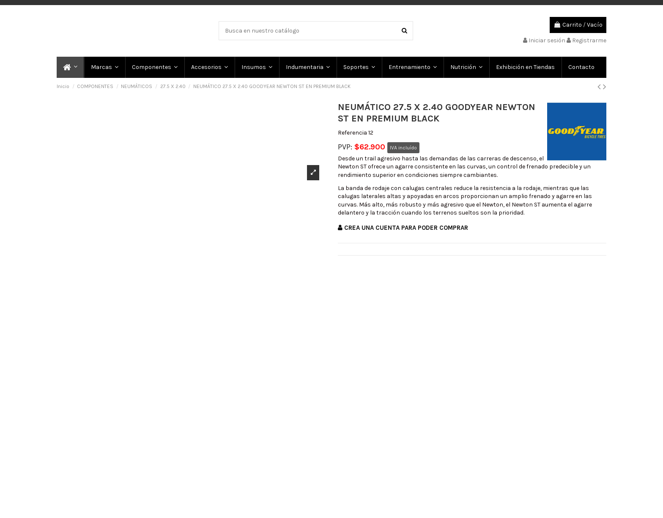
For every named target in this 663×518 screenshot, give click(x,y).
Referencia (352, 132)
